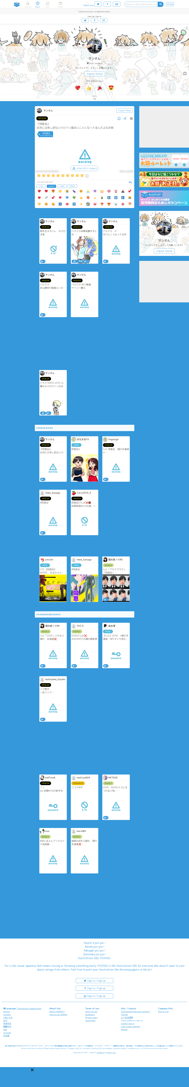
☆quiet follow (94, 73)
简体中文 (7, 1023)
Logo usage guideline (130, 1026)
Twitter (124, 1014)
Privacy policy (91, 1017)
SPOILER (42, 118)
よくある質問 (127, 1017)
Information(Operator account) (135, 1011)
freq (41, 186)
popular (51, 186)
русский (7, 1032)
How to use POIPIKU (58, 1014)
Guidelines (90, 1014)
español (7, 1014)
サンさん (94, 58)
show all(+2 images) (84, 168)
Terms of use (91, 1011)
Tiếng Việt (8, 1017)
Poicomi (124, 1029)
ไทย (5, 1029)
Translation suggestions (29, 1008)
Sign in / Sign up (94, 980)
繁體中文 (7, 1026)
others (72, 186)
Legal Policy (90, 1020)
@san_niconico (95, 63)
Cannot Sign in (127, 1023)
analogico (100, 1052)
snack (62, 186)
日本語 (6, 1035)
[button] (32, 1069)
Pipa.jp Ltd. (163, 1011)
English (6, 1011)
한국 (5, 1020)
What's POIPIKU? (57, 1011)
